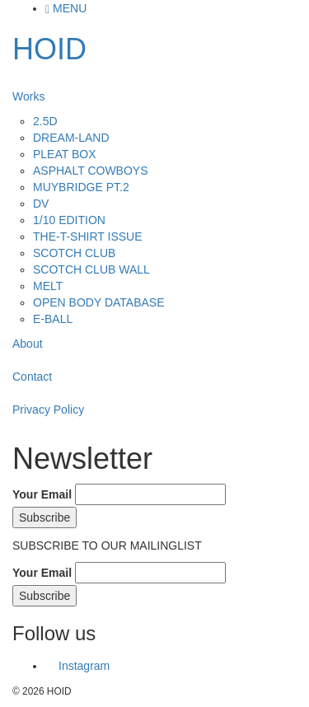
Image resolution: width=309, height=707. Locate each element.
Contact (32, 376)
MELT (48, 286)
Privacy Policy (48, 409)
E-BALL (53, 318)
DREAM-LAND (71, 137)
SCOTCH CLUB (74, 253)
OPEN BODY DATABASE (99, 302)
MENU (66, 8)
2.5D (45, 121)
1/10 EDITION (69, 220)
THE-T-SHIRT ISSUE (88, 236)
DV (41, 203)
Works (28, 96)
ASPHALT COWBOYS (90, 170)
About (27, 343)
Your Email (42, 494)
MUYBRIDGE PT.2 (81, 187)
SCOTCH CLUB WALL (91, 269)
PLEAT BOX (64, 154)
